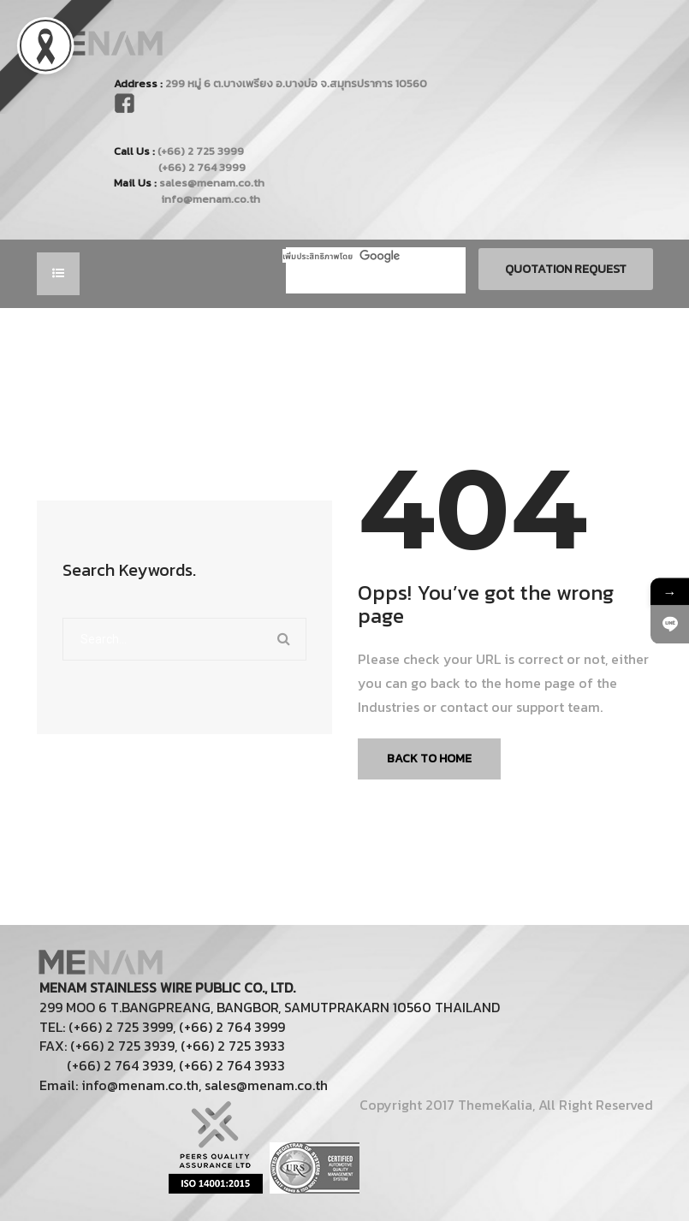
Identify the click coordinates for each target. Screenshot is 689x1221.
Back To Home (429, 759)
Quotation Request (566, 269)
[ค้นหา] (349, 256)
